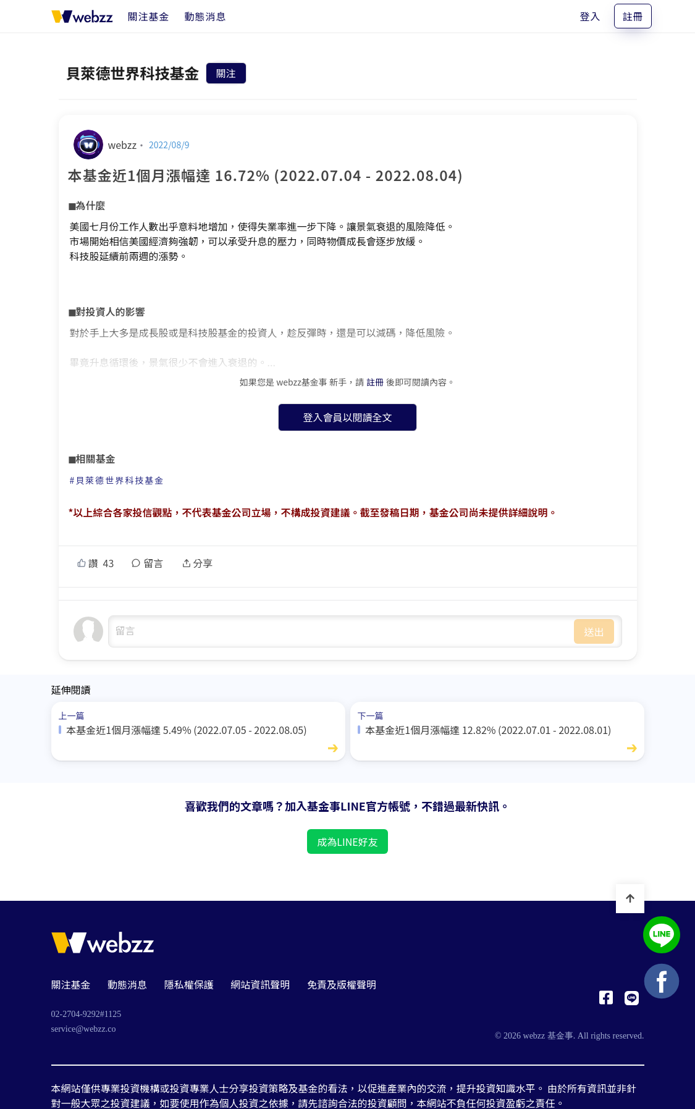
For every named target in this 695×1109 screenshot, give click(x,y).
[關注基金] (148, 16)
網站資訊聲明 (260, 984)
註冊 (632, 16)
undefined (342, 631)
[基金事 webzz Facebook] (606, 1000)
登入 (589, 16)
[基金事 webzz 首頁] (82, 16)
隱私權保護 (189, 984)
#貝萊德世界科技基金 (117, 480)
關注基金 (71, 984)
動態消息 (127, 984)
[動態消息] (205, 16)
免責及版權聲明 (341, 984)
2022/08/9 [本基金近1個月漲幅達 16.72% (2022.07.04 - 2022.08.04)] (169, 144)
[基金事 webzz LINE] (632, 1000)
